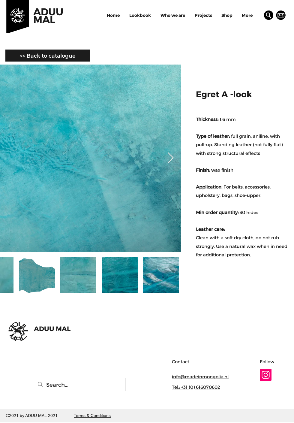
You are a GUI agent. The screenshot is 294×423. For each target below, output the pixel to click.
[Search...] (79, 384)
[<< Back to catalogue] (47, 56)
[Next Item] (170, 158)
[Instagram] (266, 375)
